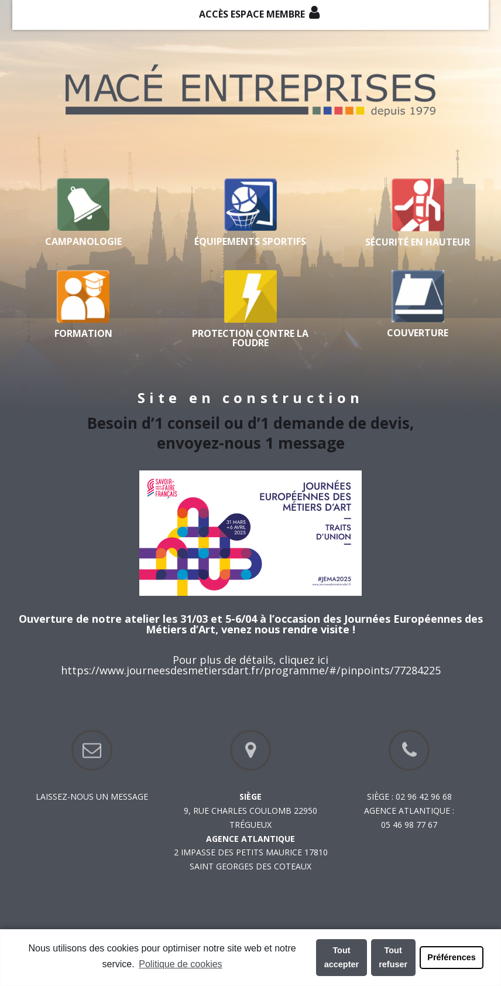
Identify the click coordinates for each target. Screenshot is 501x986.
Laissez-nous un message (92, 796)
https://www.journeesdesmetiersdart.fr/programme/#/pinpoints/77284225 (251, 670)
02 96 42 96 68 (424, 796)
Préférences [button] (451, 957)
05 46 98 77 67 (409, 824)
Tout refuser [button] (393, 957)
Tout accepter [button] (341, 957)
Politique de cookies (180, 964)
